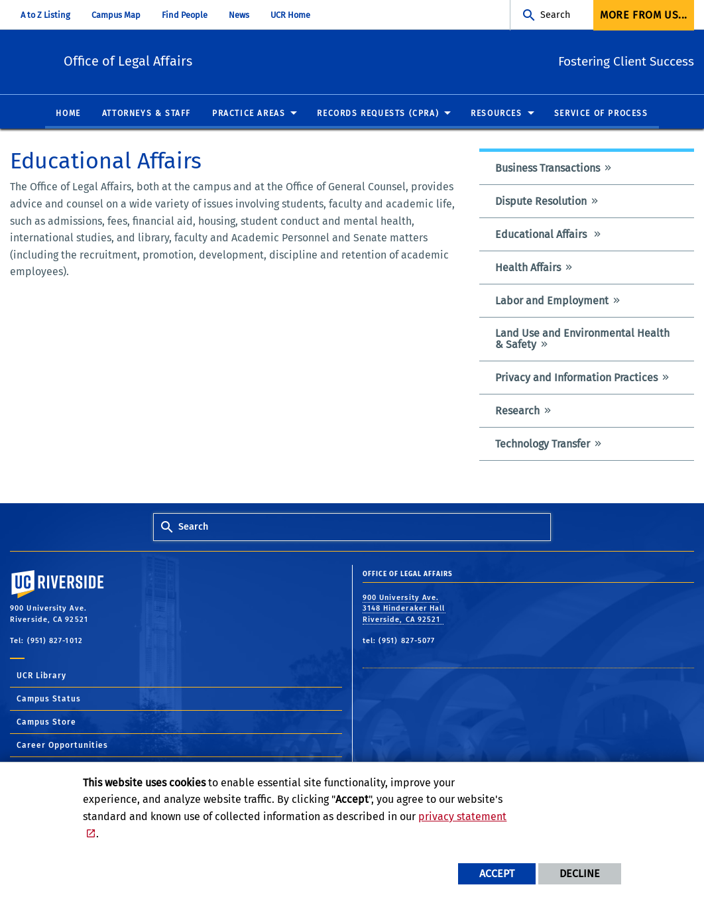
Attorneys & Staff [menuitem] (146, 114)
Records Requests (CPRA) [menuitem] (378, 114)
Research (517, 411)
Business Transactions (547, 168)
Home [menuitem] (68, 114)
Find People (184, 15)
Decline (579, 873)
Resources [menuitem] (496, 114)
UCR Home (290, 15)
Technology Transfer (542, 444)
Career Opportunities (62, 746)
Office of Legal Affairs (201, 60)
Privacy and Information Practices (576, 378)
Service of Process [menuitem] (601, 114)
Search (555, 15)
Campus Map (116, 15)
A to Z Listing (45, 15)
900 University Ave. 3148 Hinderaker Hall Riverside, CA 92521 (404, 608)
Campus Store (46, 722)
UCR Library (41, 676)
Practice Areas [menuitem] (248, 114)
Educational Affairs (542, 235)
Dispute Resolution (541, 202)
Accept (496, 873)
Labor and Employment (552, 301)
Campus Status (49, 699)
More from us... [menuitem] (643, 15)
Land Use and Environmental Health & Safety (582, 339)
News (239, 15)
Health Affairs (528, 268)
